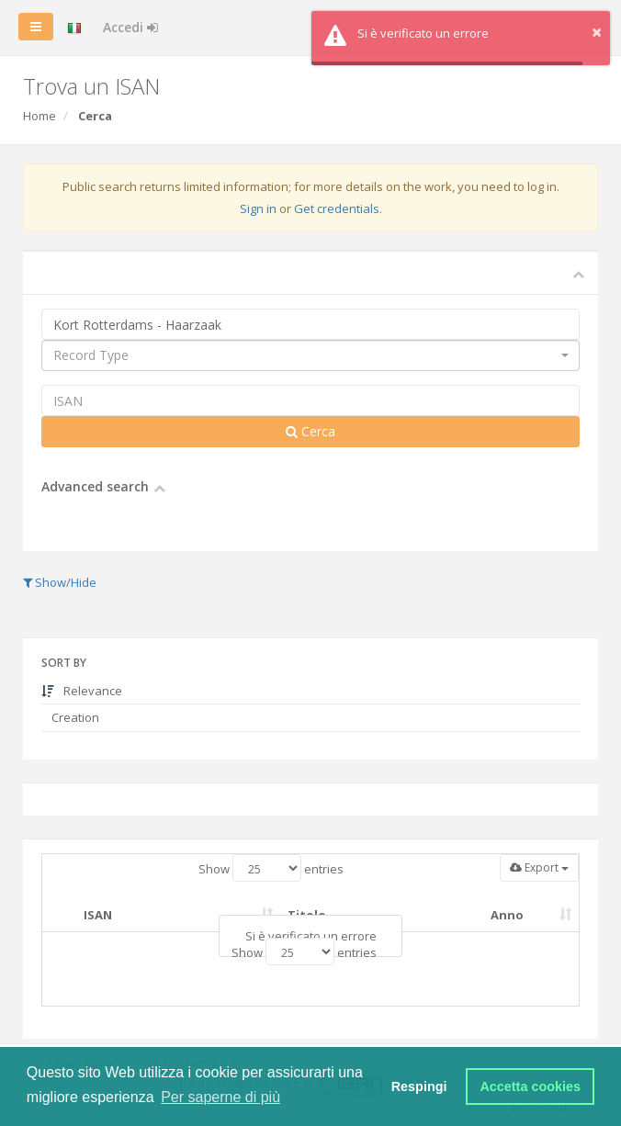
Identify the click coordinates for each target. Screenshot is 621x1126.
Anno (507, 914)
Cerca (310, 431)
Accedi (130, 27)
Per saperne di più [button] (220, 1097)
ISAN (98, 914)
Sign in (258, 208)
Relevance (81, 690)
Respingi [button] (419, 1086)
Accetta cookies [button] (530, 1086)
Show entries (271, 868)
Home (39, 115)
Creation (74, 717)
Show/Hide (59, 582)
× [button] (597, 31)
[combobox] (310, 355)
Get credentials (336, 208)
